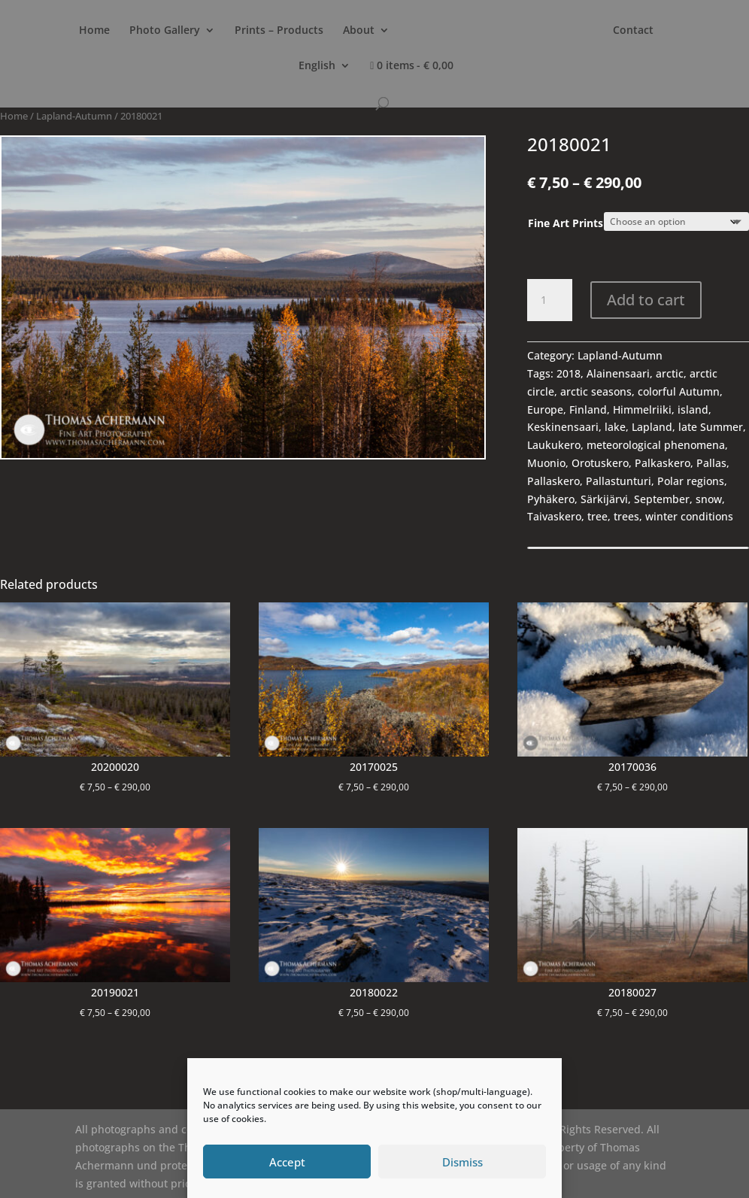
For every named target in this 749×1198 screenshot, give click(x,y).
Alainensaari (618, 373)
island (693, 409)
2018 (568, 373)
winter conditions (689, 516)
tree (597, 516)
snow (709, 499)
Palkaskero (662, 463)
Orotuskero (600, 463)
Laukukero (554, 445)
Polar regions (690, 481)
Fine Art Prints (565, 223)
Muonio (546, 463)
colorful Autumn (679, 391)
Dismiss (462, 1161)
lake (615, 427)
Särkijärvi (604, 499)
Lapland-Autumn (74, 116)
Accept (287, 1161)
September (662, 499)
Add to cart (646, 300)
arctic (670, 373)
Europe (545, 409)
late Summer (710, 427)
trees (626, 516)
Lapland (652, 427)
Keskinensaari (563, 427)
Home (94, 31)
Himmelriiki (642, 409)
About (358, 31)
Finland (588, 409)
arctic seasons (596, 391)
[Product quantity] (549, 300)
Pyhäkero (551, 499)
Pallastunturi (618, 481)
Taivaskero (554, 516)
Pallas (711, 463)
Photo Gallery (164, 31)
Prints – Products (279, 31)
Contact (633, 31)
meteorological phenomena (656, 445)
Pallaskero (553, 481)
